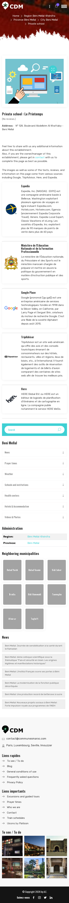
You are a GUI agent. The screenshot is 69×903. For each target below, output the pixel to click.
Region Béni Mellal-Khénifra (39, 15)
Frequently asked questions (23, 776)
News (7, 452)
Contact (12, 812)
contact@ (26, 738)
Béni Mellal (33, 543)
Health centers (12, 495)
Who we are (13, 807)
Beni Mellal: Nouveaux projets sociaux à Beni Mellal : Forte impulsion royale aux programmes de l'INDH (31, 704)
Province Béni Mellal (24, 19)
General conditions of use (21, 771)
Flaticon (23, 823)
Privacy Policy (15, 782)
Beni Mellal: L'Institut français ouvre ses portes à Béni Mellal (32, 673)
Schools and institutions (16, 485)
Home (15, 15)
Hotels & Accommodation (17, 506)
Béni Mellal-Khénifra (38, 536)
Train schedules (16, 817)
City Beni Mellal (49, 19)
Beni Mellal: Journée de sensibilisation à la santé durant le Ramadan (33, 647)
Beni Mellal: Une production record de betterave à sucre (33, 694)
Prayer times (11, 463)
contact (40, 157)
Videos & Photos (12, 517)
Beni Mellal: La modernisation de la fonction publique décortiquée (32, 684)
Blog (9, 766)
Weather (9, 474)
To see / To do (15, 760)
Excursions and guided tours (23, 796)
